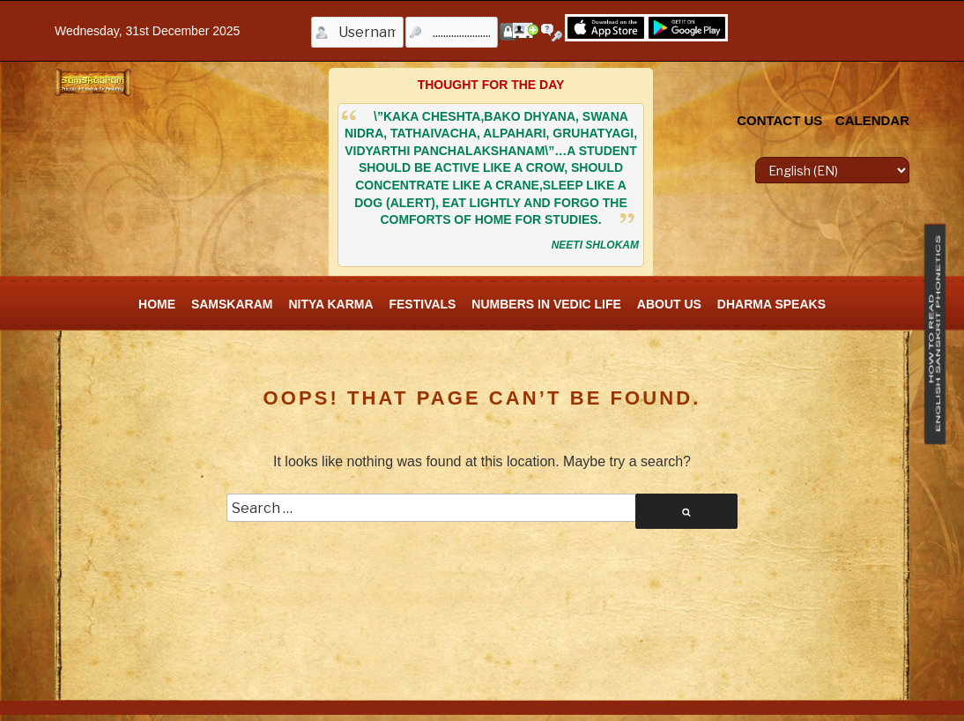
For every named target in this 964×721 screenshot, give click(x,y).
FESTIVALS (422, 304)
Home (156, 304)
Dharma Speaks (771, 304)
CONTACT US (779, 120)
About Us (669, 304)
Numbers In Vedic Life (546, 304)
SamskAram (232, 304)
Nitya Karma (330, 304)
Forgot (554, 32)
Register (525, 30)
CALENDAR (872, 120)
